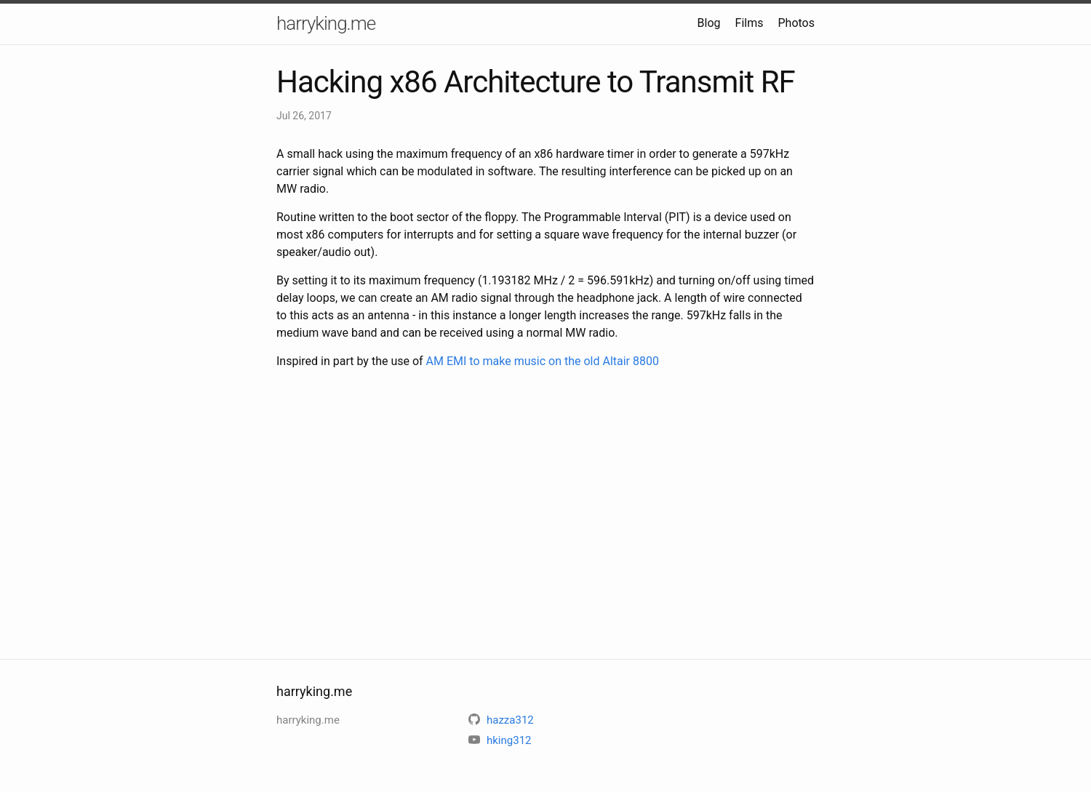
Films (749, 23)
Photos (796, 23)
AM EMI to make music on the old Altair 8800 (542, 361)
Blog (709, 23)
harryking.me (325, 23)
